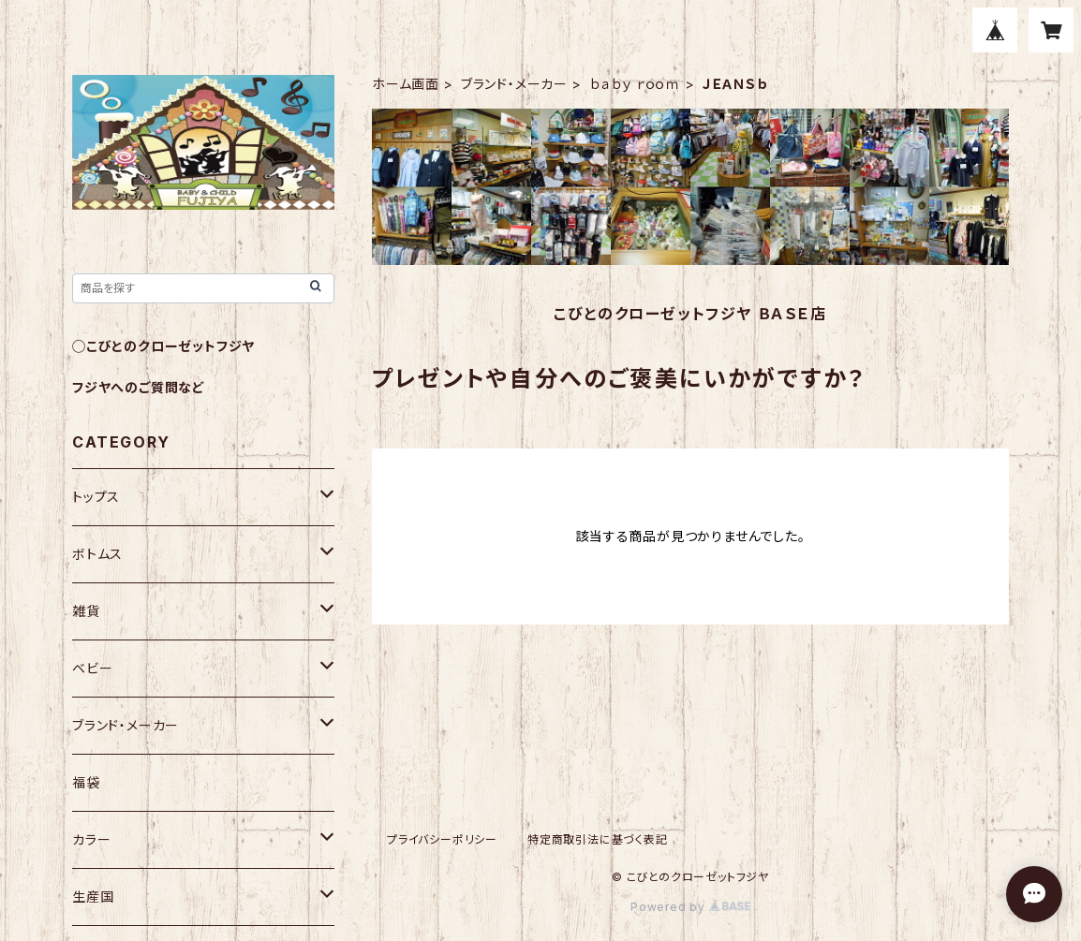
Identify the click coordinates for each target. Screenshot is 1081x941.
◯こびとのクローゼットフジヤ (163, 346)
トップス (96, 497)
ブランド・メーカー (514, 84)
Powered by (690, 907)
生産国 (92, 896)
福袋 (86, 782)
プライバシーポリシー (442, 839)
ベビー (92, 668)
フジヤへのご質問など (138, 387)
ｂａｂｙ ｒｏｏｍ (635, 84)
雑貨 (86, 611)
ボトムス (97, 554)
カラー (91, 839)
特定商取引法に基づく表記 (597, 839)
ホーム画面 (405, 84)
